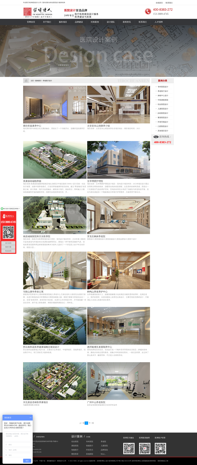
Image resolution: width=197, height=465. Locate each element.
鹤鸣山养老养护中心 (97, 291)
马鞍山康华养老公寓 (33, 291)
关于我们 (47, 22)
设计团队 (111, 22)
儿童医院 (104, 446)
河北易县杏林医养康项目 (35, 402)
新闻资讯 (127, 22)
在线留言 (159, 3)
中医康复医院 (163, 100)
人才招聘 (159, 22)
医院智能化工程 (163, 461)
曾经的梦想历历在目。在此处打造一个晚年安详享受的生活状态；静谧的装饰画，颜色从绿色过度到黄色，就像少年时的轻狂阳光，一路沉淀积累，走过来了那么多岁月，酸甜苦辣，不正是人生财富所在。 (118, 352)
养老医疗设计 (163, 91)
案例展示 (38, 81)
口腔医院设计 (163, 126)
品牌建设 (79, 22)
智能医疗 (89, 446)
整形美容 (74, 454)
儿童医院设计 (163, 109)
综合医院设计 (163, 104)
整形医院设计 (163, 118)
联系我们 (169, 3)
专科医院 (89, 442)
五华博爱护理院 (95, 181)
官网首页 (31, 22)
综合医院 (74, 442)
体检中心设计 (163, 96)
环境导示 (89, 450)
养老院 (103, 442)
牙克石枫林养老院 (96, 236)
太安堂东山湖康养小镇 (98, 126)
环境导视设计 (163, 122)
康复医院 (74, 446)
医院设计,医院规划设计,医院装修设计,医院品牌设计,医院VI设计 (112, 239)
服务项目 (63, 22)
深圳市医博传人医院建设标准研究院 (144, 461)
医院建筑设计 (51, 461)
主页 (32, 81)
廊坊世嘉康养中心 (32, 126)
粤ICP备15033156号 (124, 461)
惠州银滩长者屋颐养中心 (99, 347)
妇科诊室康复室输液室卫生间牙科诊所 (102, 405)
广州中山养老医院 (96, 402)
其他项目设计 (163, 131)
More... (103, 454)
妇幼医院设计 (163, 113)
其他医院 (89, 454)
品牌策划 (104, 450)
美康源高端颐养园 (32, 181)
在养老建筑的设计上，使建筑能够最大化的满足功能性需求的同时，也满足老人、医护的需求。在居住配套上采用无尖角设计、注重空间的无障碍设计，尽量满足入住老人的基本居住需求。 (118, 297)
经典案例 (95, 22)
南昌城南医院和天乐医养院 (36, 236)
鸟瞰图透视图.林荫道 (31, 405)
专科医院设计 (163, 87)
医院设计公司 (61, 461)
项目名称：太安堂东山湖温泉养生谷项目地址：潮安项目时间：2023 (113, 128)
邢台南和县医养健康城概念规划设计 (41, 347)
